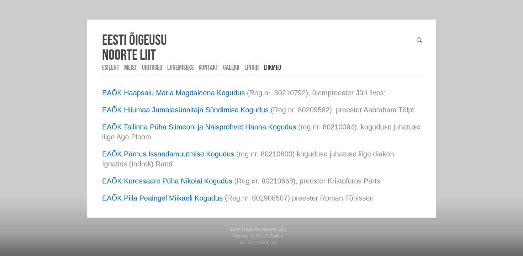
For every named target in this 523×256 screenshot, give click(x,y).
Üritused (152, 67)
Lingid (251, 67)
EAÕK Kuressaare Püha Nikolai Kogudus (167, 181)
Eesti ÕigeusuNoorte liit (134, 47)
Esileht (110, 67)
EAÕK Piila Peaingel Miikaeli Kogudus (162, 198)
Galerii (231, 67)
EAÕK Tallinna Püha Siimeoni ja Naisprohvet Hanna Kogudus (199, 127)
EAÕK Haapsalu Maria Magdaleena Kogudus (173, 93)
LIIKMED (272, 67)
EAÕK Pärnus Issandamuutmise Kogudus (168, 154)
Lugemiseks (180, 67)
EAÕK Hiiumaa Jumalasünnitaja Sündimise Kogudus (185, 110)
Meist (130, 67)
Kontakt (208, 67)
